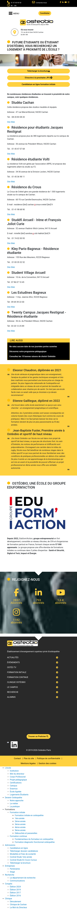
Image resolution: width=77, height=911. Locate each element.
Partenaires (15, 869)
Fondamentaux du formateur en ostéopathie (34, 839)
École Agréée (15, 791)
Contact (17, 758)
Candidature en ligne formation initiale (38, 84)
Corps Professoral (18, 777)
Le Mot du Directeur (18, 907)
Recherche (12, 692)
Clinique (8, 898)
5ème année (20, 830)
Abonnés (16, 603)
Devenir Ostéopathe (13, 797)
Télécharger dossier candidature (24, 851)
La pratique (15, 806)
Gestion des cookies (47, 763)
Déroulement (15, 901)
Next (7, 455)
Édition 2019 (15, 889)
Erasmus (13, 788)
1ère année (19, 818)
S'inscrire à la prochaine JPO (38, 77)
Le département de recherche (22, 878)
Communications (17, 881)
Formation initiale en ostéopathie (29, 815)
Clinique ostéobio (16, 682)
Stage (12, 872)
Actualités (12, 657)
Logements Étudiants (19, 794)
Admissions (10, 845)
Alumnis (11, 697)
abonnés (38, 603)
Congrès (8, 884)
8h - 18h (13, 6)
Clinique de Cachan (18, 904)
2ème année (20, 821)
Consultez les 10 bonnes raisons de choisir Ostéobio (32, 356)
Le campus (12, 687)
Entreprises (10, 866)
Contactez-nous (41, 3)
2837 (16, 600)
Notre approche (16, 800)
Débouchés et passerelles (26, 833)
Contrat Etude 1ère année (21, 857)
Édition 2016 (15, 895)
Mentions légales (28, 763)
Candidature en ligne (19, 848)
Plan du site (29, 758)
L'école (8, 768)
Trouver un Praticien (38, 736)
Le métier (14, 803)
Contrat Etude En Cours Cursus (23, 860)
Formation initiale (16, 672)
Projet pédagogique (18, 780)
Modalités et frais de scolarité (23, 854)
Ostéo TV (11, 667)
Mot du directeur (17, 774)
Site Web (11, 122)
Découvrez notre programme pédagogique (27, 351)
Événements (13, 662)
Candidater (45, 13)
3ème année (20, 824)
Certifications (16, 783)
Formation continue (17, 677)
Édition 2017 (15, 892)
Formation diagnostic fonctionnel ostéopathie (35, 842)
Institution (14, 771)
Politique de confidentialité (48, 758)
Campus (13, 785)
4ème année (20, 827)
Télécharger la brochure (38, 71)
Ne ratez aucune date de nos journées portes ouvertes (33, 346)
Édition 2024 (15, 887)
